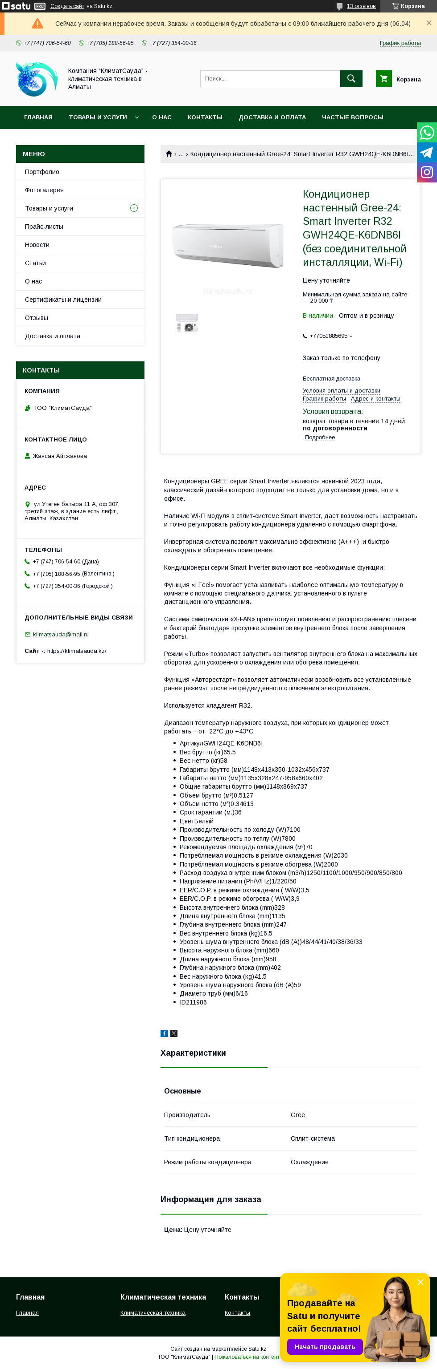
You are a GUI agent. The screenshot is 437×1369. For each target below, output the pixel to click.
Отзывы (36, 317)
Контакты (205, 117)
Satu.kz (257, 1349)
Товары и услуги (98, 117)
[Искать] (351, 78)
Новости (37, 244)
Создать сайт (67, 6)
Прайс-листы (44, 226)
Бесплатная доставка (331, 378)
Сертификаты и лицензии (63, 299)
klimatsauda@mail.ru (61, 634)
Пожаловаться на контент (247, 1357)
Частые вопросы (352, 117)
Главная (38, 117)
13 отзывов (361, 6)
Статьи (35, 263)
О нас (162, 117)
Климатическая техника (153, 1312)
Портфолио (42, 171)
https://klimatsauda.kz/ (77, 651)
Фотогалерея (44, 190)
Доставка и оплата (272, 117)
